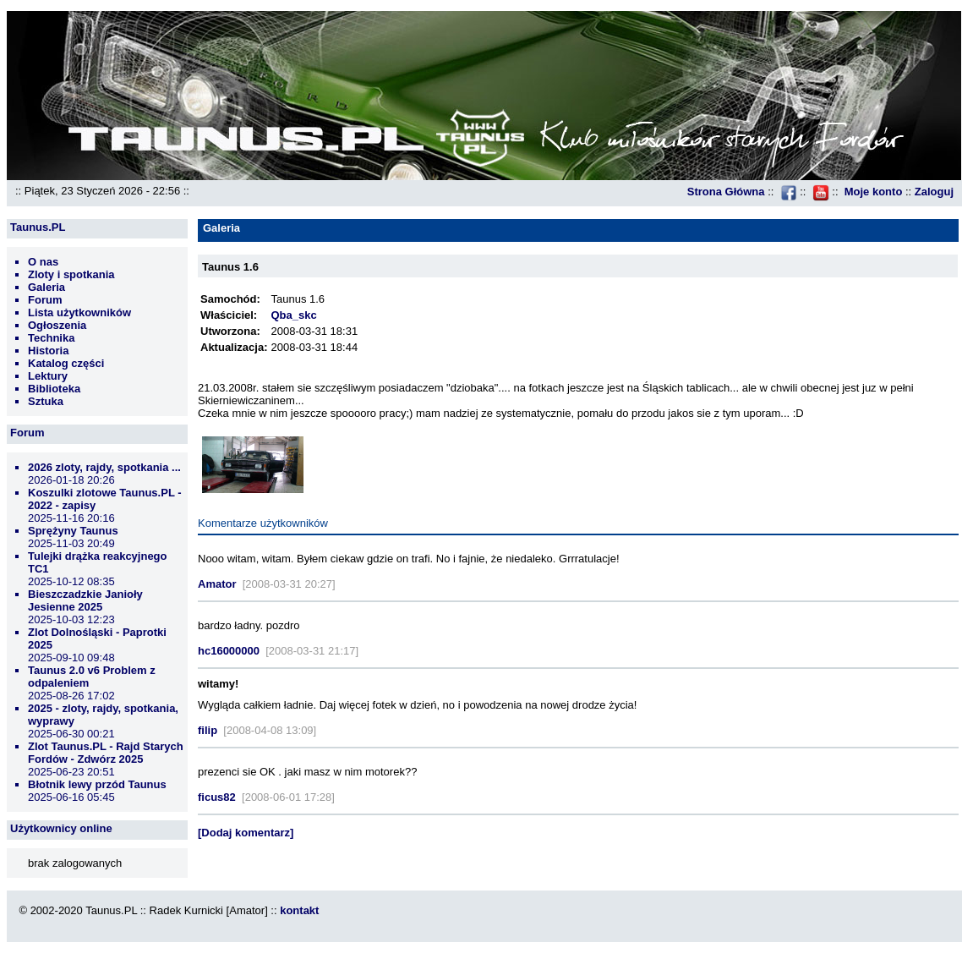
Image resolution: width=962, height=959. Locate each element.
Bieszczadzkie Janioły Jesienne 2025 (85, 600)
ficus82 (217, 797)
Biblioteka (54, 388)
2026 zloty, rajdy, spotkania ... (104, 467)
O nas (43, 261)
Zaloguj (934, 191)
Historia (48, 350)
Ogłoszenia (57, 325)
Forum (45, 299)
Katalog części (66, 363)
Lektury (48, 376)
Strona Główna (726, 191)
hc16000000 (229, 650)
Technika (51, 338)
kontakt (299, 910)
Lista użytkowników (79, 312)
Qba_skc (293, 315)
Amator (217, 584)
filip (207, 730)
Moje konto (873, 191)
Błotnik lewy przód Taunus (97, 784)
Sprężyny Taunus (73, 530)
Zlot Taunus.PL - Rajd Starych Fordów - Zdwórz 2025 (105, 752)
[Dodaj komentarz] (245, 832)
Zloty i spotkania (71, 274)
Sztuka (45, 401)
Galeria (46, 287)
